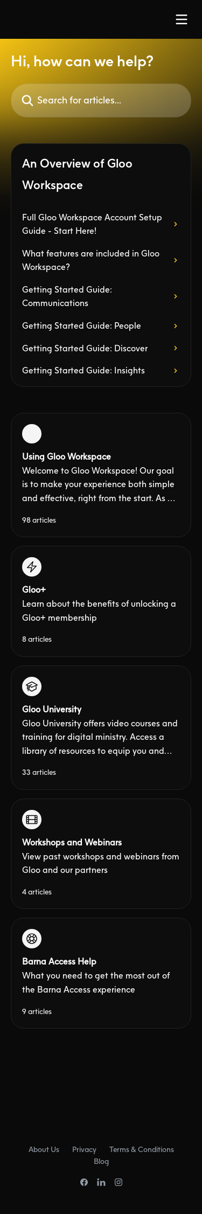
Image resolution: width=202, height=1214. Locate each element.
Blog (101, 1161)
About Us (44, 1149)
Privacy (84, 1149)
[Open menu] (181, 19)
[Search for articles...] (101, 100)
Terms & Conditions (141, 1149)
